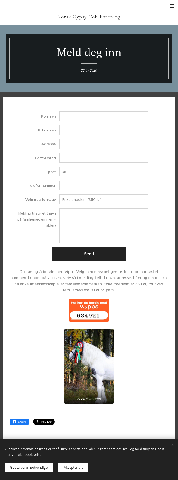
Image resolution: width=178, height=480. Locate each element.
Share (19, 422)
